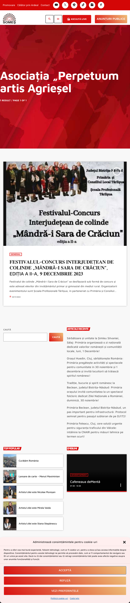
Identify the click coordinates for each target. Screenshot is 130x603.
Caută (7, 329)
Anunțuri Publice (111, 19)
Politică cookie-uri (59, 598)
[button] (124, 542)
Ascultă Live (76, 19)
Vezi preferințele (65, 591)
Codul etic (74, 598)
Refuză (65, 580)
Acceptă (65, 570)
